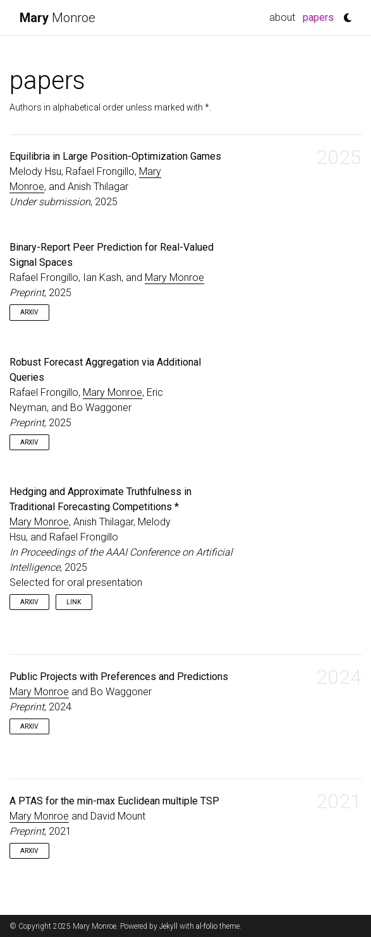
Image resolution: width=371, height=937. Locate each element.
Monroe (57, 17)
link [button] (74, 602)
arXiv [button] (29, 312)
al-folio (206, 926)
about (282, 17)
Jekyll (168, 926)
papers (320, 16)
